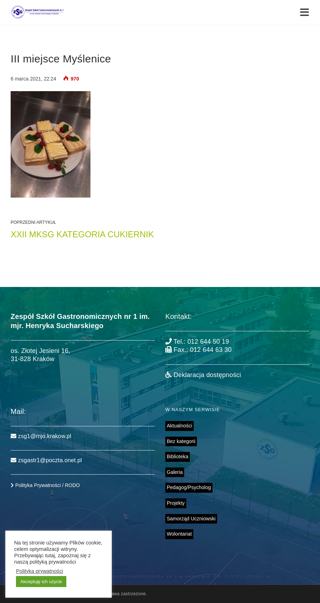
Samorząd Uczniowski (191, 518)
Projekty (176, 503)
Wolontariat (179, 534)
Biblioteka (177, 456)
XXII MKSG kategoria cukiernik (82, 234)
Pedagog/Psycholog (189, 487)
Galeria (175, 472)
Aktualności (179, 425)
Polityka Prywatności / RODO (45, 485)
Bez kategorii (181, 441)
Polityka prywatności (39, 571)
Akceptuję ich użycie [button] (41, 581)
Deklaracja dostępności (203, 374)
